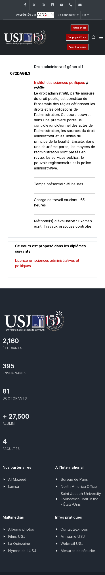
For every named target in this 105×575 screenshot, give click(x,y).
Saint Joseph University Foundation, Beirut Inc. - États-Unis (81, 499)
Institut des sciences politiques (60, 82)
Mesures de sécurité (78, 550)
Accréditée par (35, 15)
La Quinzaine (19, 543)
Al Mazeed (17, 479)
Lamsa (13, 486)
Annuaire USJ (73, 536)
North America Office (79, 486)
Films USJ (16, 536)
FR (85, 14)
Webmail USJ (72, 543)
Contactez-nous (74, 529)
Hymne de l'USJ (22, 550)
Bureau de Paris (74, 479)
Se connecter (68, 14)
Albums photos (21, 529)
